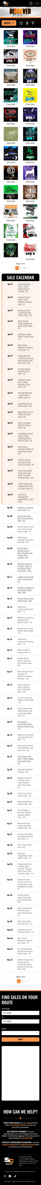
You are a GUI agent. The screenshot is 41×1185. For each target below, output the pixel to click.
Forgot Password (9, 1144)
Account (29, 1123)
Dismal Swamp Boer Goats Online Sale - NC (25, 518)
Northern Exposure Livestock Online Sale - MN (25, 590)
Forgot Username (27, 1144)
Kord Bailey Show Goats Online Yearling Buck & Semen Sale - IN (25, 437)
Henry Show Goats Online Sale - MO (25, 599)
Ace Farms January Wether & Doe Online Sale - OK (25, 450)
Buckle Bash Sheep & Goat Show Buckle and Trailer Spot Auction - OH (24, 553)
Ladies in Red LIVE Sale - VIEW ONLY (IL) (25, 579)
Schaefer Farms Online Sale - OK (25, 404)
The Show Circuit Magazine (19, 1171)
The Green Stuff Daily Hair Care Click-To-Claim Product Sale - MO (25, 474)
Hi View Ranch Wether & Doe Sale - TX (24, 371)
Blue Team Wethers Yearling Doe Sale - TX (25, 347)
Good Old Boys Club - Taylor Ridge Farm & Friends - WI (24, 287)
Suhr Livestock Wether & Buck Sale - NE (24, 425)
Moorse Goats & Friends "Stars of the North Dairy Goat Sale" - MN (24, 567)
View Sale (10, 46)
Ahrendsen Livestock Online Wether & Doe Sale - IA (25, 725)
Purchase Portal (18, 1125)
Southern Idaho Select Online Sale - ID (26, 336)
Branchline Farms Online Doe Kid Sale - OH (25, 414)
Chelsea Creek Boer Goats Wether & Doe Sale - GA (24, 383)
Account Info (27, 1138)
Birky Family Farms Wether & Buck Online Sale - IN (25, 324)
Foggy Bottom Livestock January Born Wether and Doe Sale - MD (26, 359)
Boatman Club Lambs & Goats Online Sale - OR (25, 312)
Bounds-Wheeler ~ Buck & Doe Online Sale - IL (25, 395)
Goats (9, 23)
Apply (20, 1039)
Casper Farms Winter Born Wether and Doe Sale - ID (25, 300)
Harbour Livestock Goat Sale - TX (25, 508)
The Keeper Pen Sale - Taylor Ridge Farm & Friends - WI (25, 760)
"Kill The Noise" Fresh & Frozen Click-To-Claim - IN (26, 462)
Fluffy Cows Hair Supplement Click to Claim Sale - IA (25, 486)
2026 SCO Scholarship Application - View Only (25, 498)
